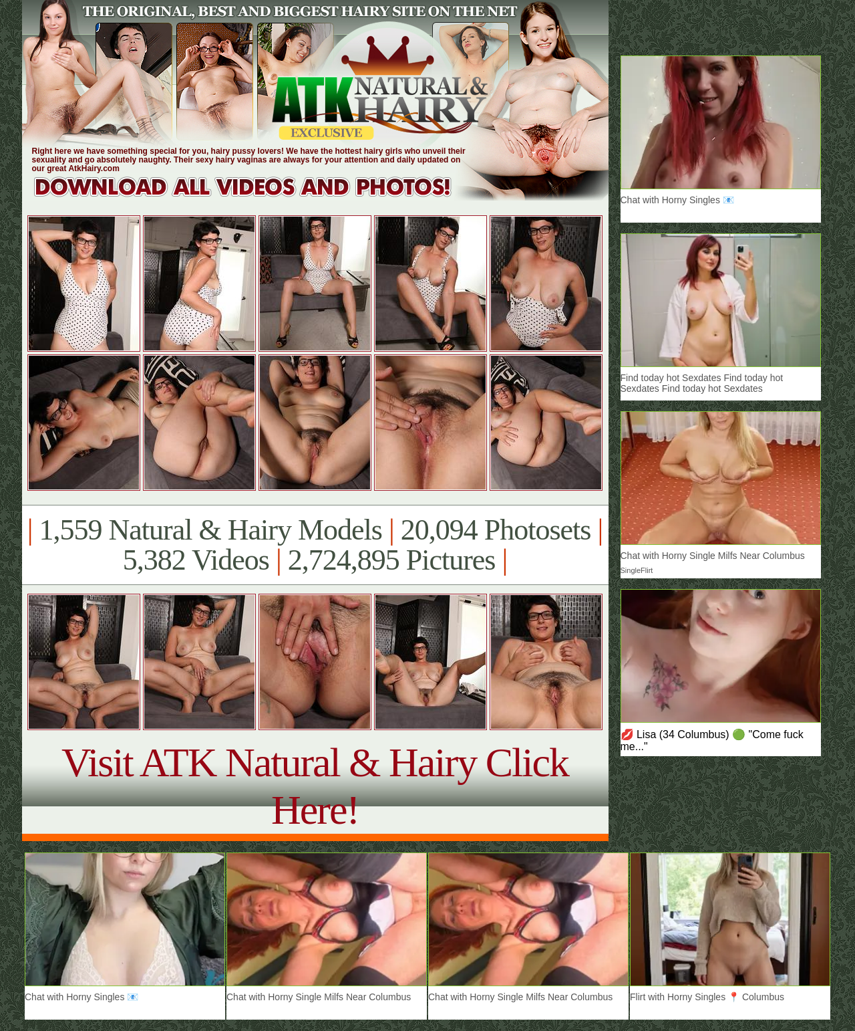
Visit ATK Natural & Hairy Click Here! (314, 785)
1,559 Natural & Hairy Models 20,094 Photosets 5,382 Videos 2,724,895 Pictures (315, 545)
